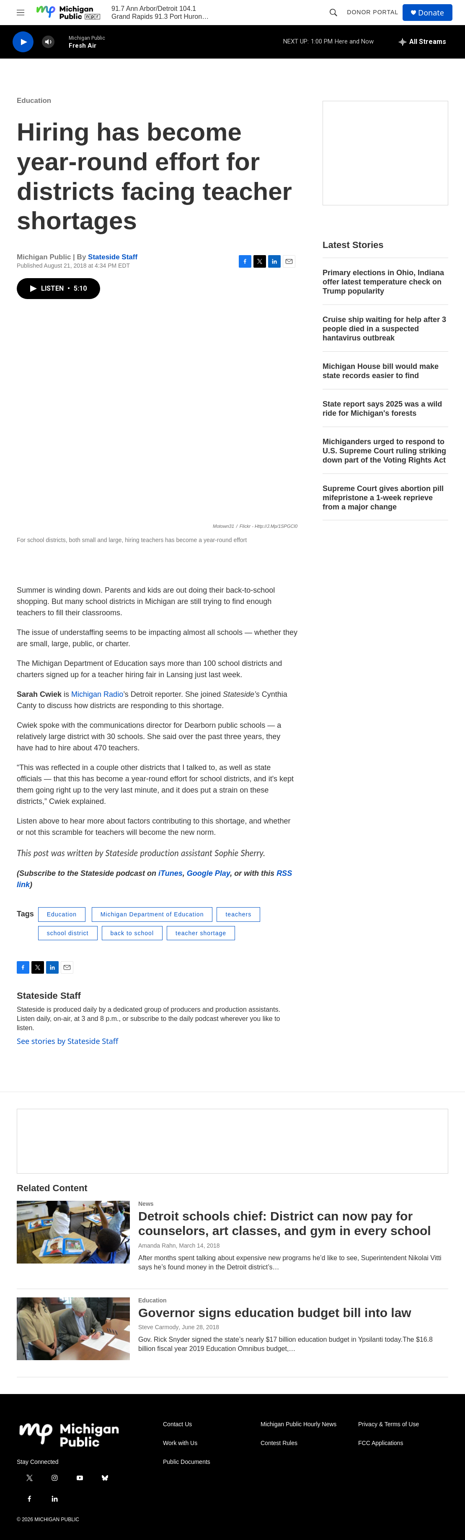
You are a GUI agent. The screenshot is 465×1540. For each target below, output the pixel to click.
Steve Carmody (158, 1327)
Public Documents (186, 1462)
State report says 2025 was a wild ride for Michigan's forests (382, 408)
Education (34, 101)
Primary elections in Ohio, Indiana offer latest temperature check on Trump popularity (383, 282)
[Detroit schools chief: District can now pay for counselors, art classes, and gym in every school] (73, 1232)
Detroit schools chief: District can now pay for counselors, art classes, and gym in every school (284, 1223)
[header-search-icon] (333, 12)
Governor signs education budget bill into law (274, 1313)
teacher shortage (201, 933)
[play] (23, 42)
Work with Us (180, 1443)
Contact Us (177, 1424)
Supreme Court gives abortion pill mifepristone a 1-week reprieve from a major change (383, 497)
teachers (238, 914)
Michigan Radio (97, 694)
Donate (431, 12)
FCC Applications (380, 1443)
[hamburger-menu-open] (20, 12)
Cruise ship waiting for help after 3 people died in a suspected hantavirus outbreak (384, 328)
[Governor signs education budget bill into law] (73, 1328)
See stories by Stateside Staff (67, 1041)
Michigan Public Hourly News (298, 1424)
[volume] (48, 42)
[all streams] (422, 42)
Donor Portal (372, 12)
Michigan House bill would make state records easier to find (381, 371)
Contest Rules (279, 1443)
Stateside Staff (112, 257)
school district (68, 933)
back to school (132, 933)
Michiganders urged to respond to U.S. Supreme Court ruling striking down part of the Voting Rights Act (384, 450)
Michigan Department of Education (152, 914)
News (146, 1203)
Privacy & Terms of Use (388, 1424)
